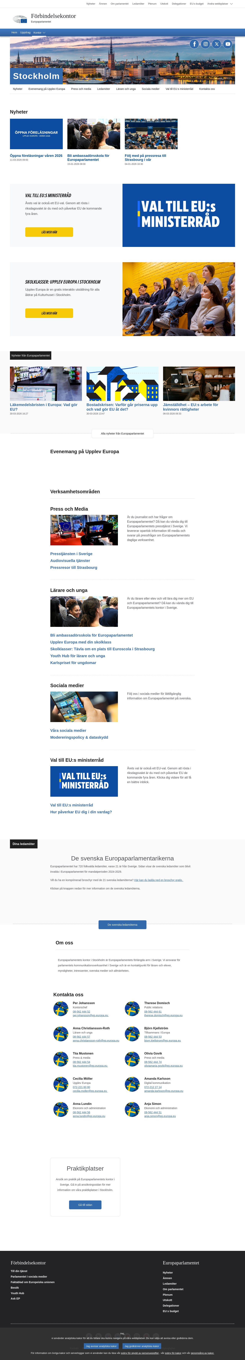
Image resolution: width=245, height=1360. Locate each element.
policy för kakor (173, 1353)
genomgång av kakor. (202, 1353)
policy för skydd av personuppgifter (140, 1353)
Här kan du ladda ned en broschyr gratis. (158, 880)
